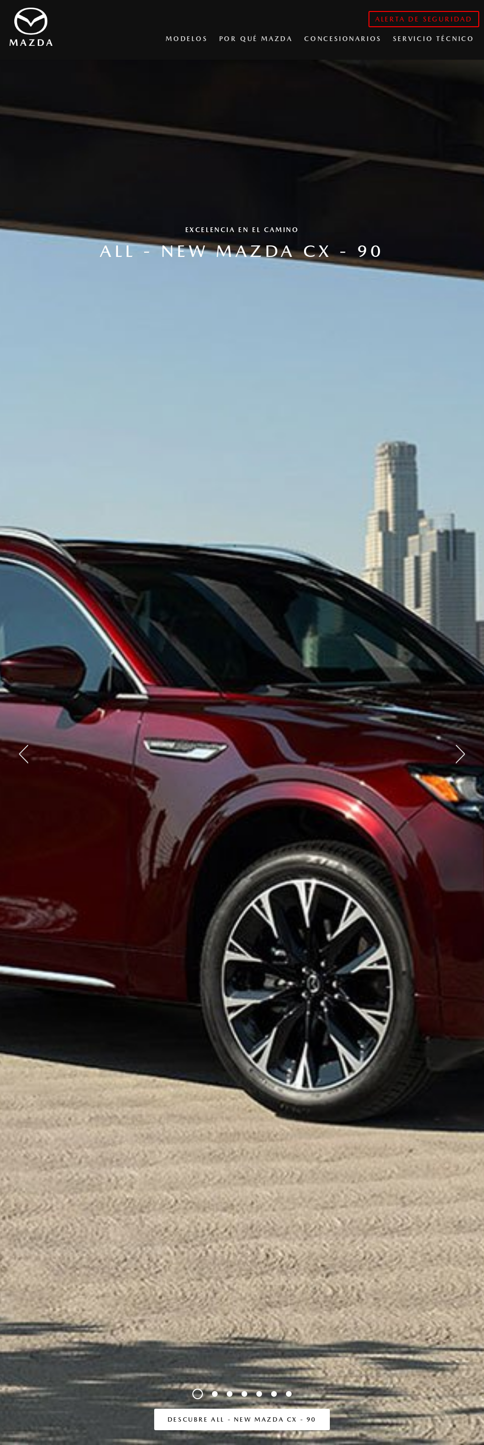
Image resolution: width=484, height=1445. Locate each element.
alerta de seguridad (424, 19)
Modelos (187, 38)
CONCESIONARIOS (342, 38)
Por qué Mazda (256, 38)
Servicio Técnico (433, 38)
